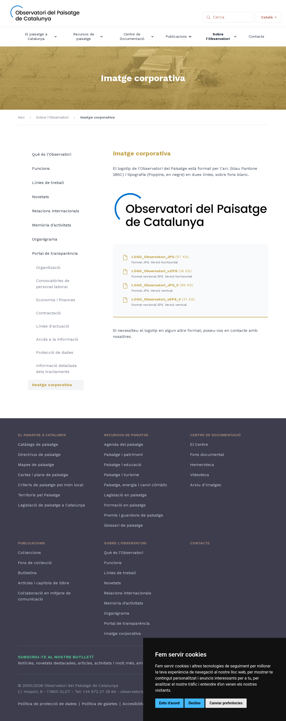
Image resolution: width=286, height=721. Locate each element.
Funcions (41, 168)
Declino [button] (194, 703)
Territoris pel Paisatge (39, 495)
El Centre (199, 444)
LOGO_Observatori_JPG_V (162, 285)
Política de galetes (99, 703)
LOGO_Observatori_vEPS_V (163, 299)
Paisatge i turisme (121, 474)
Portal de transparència (55, 253)
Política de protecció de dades (47, 703)
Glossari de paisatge (123, 525)
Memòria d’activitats (51, 225)
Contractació (48, 313)
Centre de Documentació (215, 435)
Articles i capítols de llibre (43, 582)
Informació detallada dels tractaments (56, 368)
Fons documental (207, 454)
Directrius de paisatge (39, 454)
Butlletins (27, 572)
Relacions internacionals (55, 210)
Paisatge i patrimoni (123, 454)
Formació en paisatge (125, 505)
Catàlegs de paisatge (38, 444)
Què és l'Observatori (51, 154)
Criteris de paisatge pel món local (50, 484)
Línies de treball (48, 182)
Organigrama (44, 239)
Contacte (200, 543)
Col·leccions (29, 552)
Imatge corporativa (97, 117)
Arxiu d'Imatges (205, 484)
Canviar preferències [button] (226, 703)
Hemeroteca (202, 464)
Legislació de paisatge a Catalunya (51, 505)
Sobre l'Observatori (52, 117)
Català (269, 17)
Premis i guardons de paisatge (133, 515)
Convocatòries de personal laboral (52, 283)
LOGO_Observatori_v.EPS (162, 271)
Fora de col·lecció (35, 562)
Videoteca (199, 474)
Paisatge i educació (122, 464)
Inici (21, 117)
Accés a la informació (57, 339)
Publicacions (31, 543)
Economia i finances (55, 299)
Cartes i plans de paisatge (43, 474)
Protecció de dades (54, 352)
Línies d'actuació (52, 326)
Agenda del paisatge (123, 444)
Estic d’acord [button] (169, 703)
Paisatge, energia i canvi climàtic (135, 484)
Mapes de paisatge (36, 464)
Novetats (40, 196)
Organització (48, 267)
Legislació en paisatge (125, 495)
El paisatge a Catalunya (42, 435)
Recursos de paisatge (126, 435)
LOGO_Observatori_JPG (160, 257)
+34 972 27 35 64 (99, 691)
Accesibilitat (134, 703)
